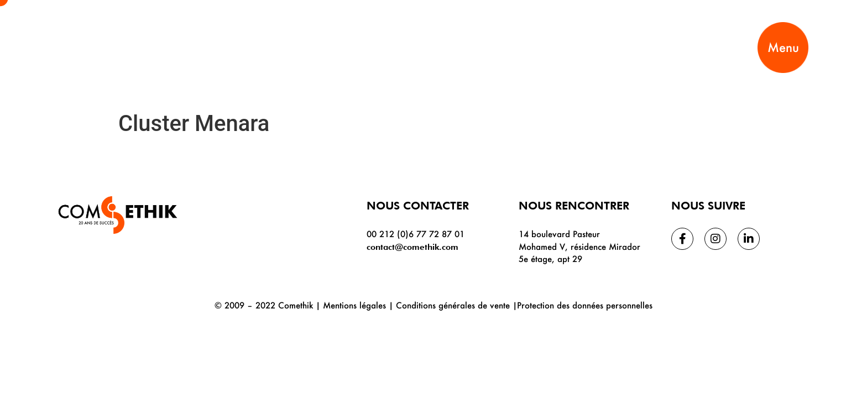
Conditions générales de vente (453, 305)
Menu (783, 47)
